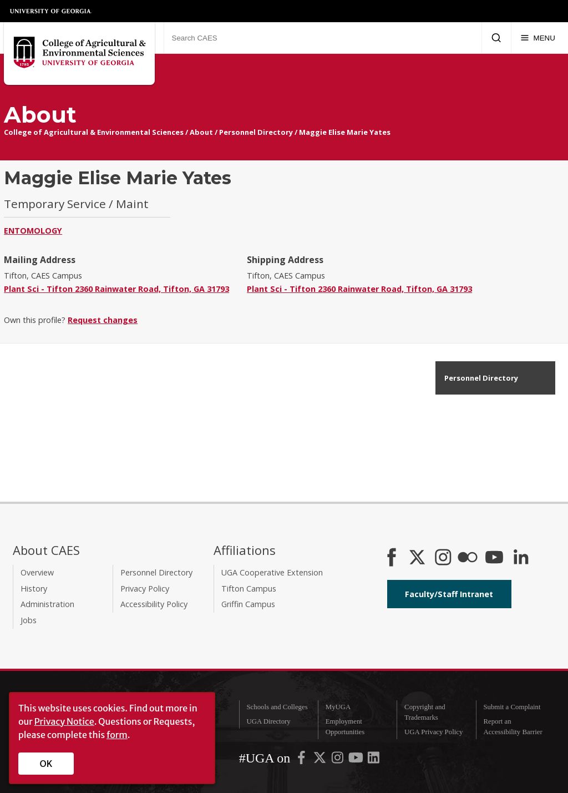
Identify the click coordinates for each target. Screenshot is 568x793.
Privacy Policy (144, 588)
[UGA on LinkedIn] (374, 760)
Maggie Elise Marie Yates (344, 132)
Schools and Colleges (276, 707)
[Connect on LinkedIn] (521, 558)
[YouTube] (494, 558)
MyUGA (338, 707)
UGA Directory (268, 721)
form (117, 734)
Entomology (33, 230)
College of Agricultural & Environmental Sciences (94, 132)
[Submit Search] (496, 37)
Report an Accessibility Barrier (512, 727)
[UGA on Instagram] (338, 760)
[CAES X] (418, 558)
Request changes (103, 320)
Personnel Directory (256, 132)
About (201, 132)
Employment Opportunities (345, 727)
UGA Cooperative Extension (272, 572)
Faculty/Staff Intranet (449, 594)
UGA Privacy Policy (433, 732)
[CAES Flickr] (467, 558)
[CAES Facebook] (391, 558)
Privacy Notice (64, 721)
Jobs (29, 620)
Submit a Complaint (511, 707)
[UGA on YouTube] (357, 760)
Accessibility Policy (153, 604)
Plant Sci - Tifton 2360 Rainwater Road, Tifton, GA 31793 (116, 289)
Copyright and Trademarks (424, 712)
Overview (37, 572)
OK (46, 763)
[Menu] (537, 37)
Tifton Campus (248, 588)
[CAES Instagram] (443, 558)
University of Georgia (51, 11)
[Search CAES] (322, 37)
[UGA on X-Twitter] (320, 760)
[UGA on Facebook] (302, 760)
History (34, 588)
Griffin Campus (248, 604)
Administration (47, 604)
